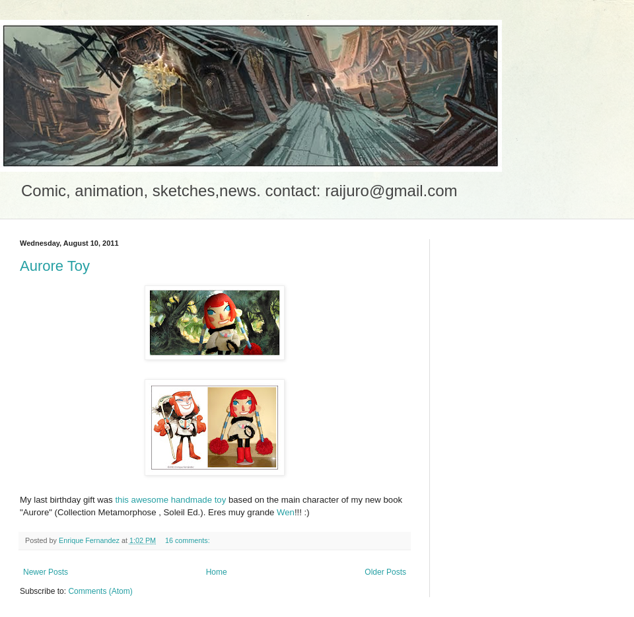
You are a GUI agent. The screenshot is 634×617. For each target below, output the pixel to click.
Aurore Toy (55, 266)
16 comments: (188, 540)
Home (216, 572)
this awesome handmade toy (170, 500)
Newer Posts (45, 572)
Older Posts (385, 572)
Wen (286, 512)
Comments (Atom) (100, 591)
